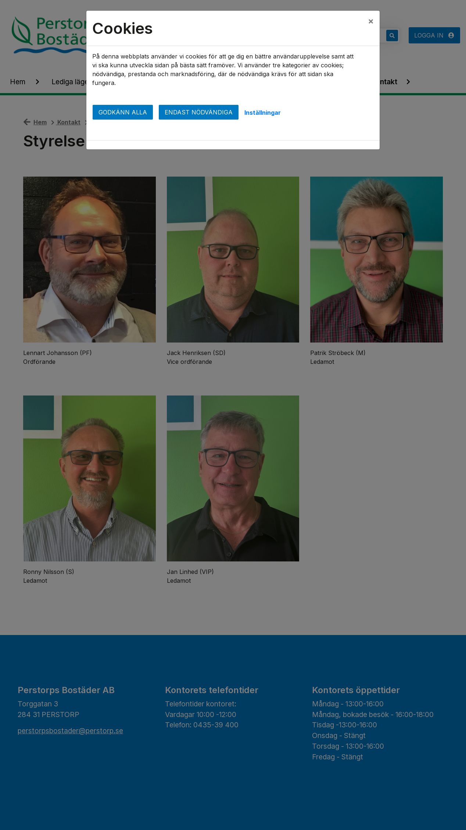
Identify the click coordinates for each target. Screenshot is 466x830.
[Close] (371, 21)
